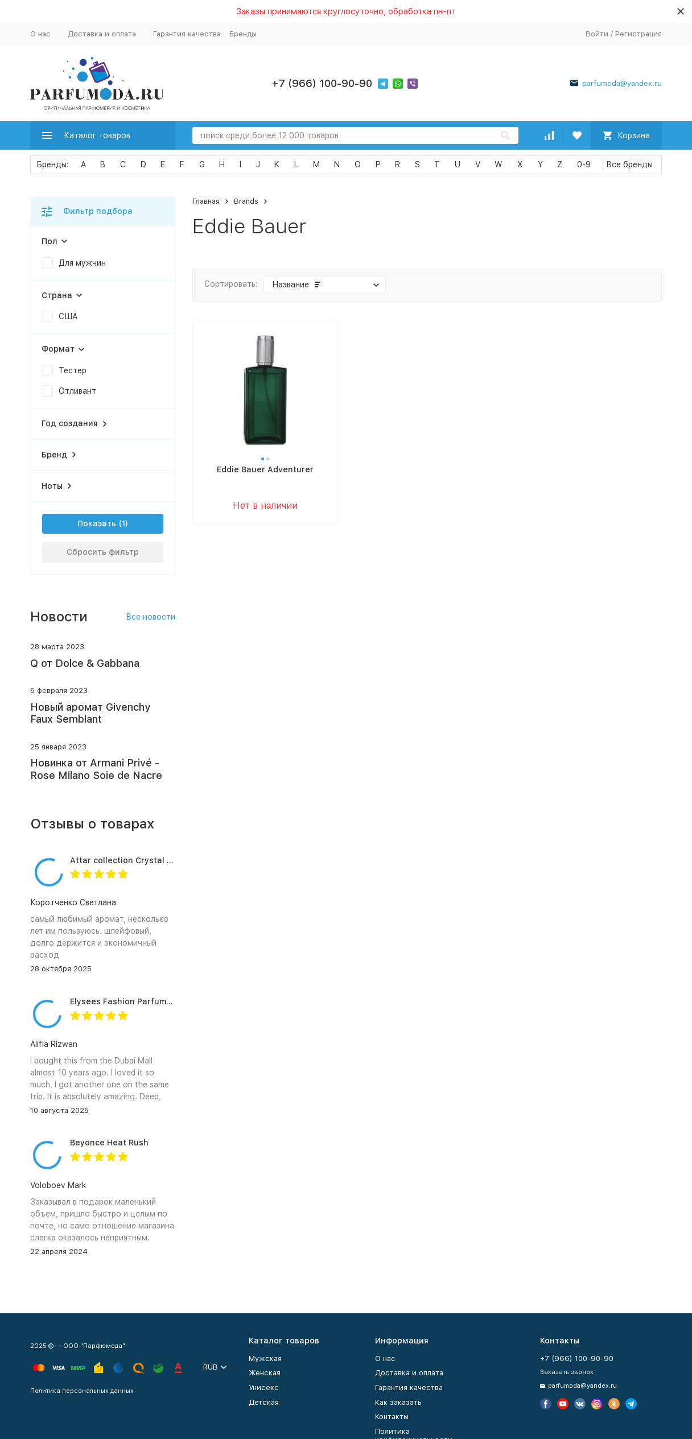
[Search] (355, 135)
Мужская (265, 1358)
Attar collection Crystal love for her (142, 860)
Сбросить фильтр (103, 551)
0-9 (584, 164)
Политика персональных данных (82, 1391)
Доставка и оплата (102, 34)
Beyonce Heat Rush (109, 1142)
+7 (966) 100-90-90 (321, 83)
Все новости (150, 616)
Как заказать (398, 1402)
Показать (96, 523)
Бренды (243, 34)
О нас (40, 34)
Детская (264, 1402)
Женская (265, 1372)
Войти (597, 34)
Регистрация (638, 34)
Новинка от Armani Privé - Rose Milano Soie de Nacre (96, 769)
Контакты (392, 1416)
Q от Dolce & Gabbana (84, 663)
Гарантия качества (187, 34)
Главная (206, 201)
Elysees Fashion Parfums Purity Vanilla (148, 1001)
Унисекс (264, 1387)
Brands (246, 201)
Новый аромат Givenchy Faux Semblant (90, 713)
